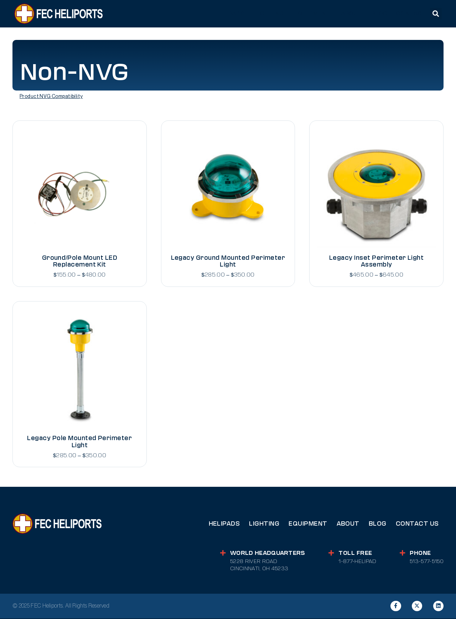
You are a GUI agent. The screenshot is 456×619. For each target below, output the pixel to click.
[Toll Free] (330, 553)
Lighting (264, 524)
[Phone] (402, 553)
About (348, 524)
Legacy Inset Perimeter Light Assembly (376, 261)
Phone (420, 553)
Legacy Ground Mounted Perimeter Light (228, 261)
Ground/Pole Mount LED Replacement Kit (80, 261)
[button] (436, 14)
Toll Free (355, 553)
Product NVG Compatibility (51, 96)
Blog (378, 524)
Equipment (308, 524)
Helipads (224, 524)
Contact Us (417, 524)
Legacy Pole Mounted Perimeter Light (79, 442)
